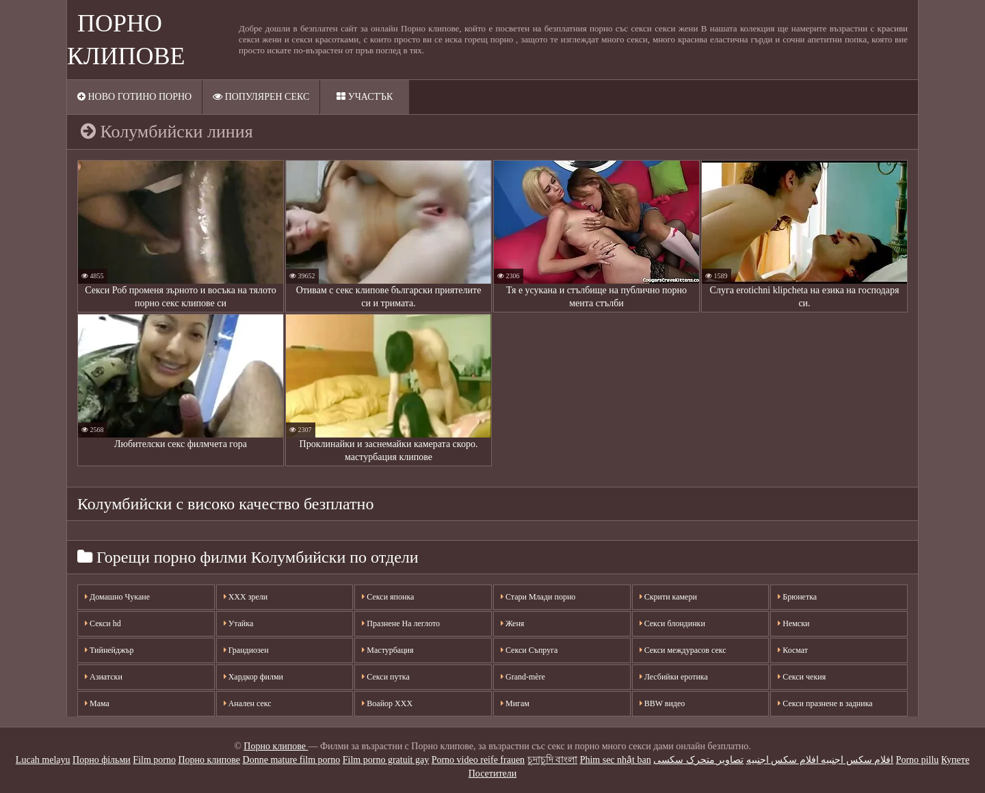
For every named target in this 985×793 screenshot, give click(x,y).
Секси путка (385, 677)
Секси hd (103, 623)
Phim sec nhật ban (615, 760)
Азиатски (103, 677)
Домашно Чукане (117, 597)
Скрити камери (668, 597)
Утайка (239, 623)
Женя (512, 623)
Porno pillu (917, 760)
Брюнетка (797, 597)
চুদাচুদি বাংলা (552, 760)
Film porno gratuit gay (386, 760)
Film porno (154, 760)
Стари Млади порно (538, 597)
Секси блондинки (672, 623)
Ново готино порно (134, 97)
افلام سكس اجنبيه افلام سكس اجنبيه (820, 760)
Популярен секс (261, 97)
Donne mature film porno (292, 760)
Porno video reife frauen (478, 760)
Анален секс (248, 703)
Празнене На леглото (401, 623)
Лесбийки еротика (674, 677)
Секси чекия (802, 677)
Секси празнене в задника (825, 703)
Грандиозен (246, 650)
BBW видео (662, 703)
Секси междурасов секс (683, 650)
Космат (793, 650)
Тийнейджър (109, 650)
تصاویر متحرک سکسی (698, 760)
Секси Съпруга (529, 650)
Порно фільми (102, 760)
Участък (365, 97)
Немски (793, 623)
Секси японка (388, 597)
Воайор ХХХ (387, 703)
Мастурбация (387, 650)
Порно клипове (276, 746)
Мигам (515, 703)
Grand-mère (523, 677)
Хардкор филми (253, 677)
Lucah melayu (43, 760)
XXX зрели (245, 597)
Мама (97, 703)
